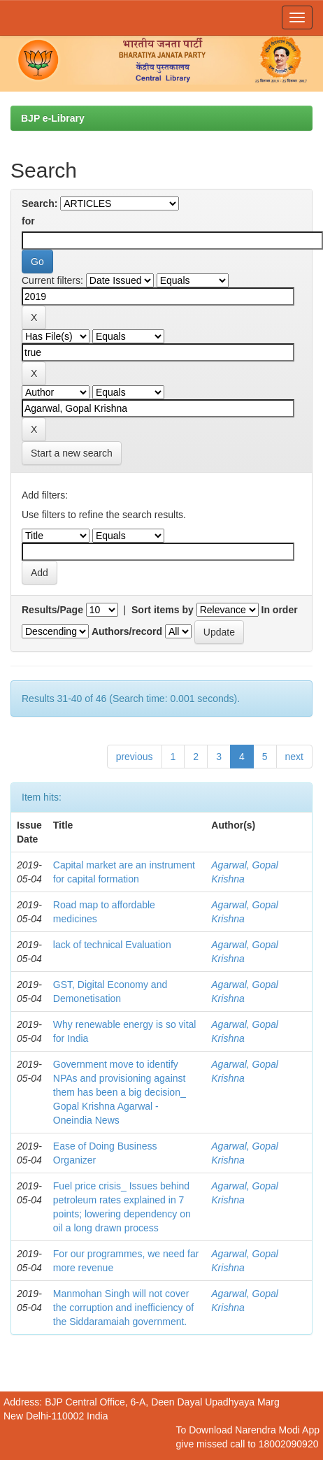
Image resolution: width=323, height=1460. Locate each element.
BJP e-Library (53, 118)
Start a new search (72, 453)
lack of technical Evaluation (112, 944)
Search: (39, 203)
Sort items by (162, 609)
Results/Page (52, 609)
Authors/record (127, 631)
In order (279, 609)
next (294, 756)
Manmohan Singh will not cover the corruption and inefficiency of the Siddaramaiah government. (123, 1307)
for (28, 221)
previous (134, 756)
